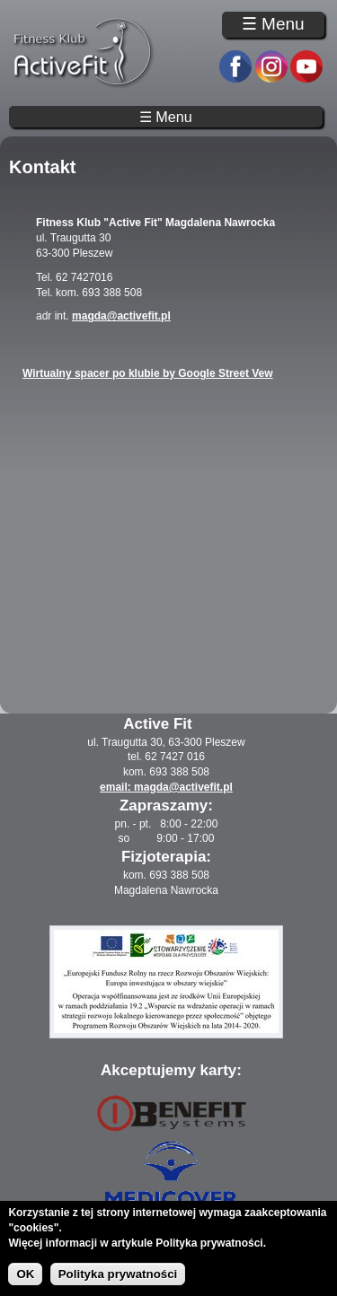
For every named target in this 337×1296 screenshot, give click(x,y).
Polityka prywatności (118, 1274)
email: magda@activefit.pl (166, 787)
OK (25, 1274)
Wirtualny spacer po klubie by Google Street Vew (147, 373)
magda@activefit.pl (121, 316)
